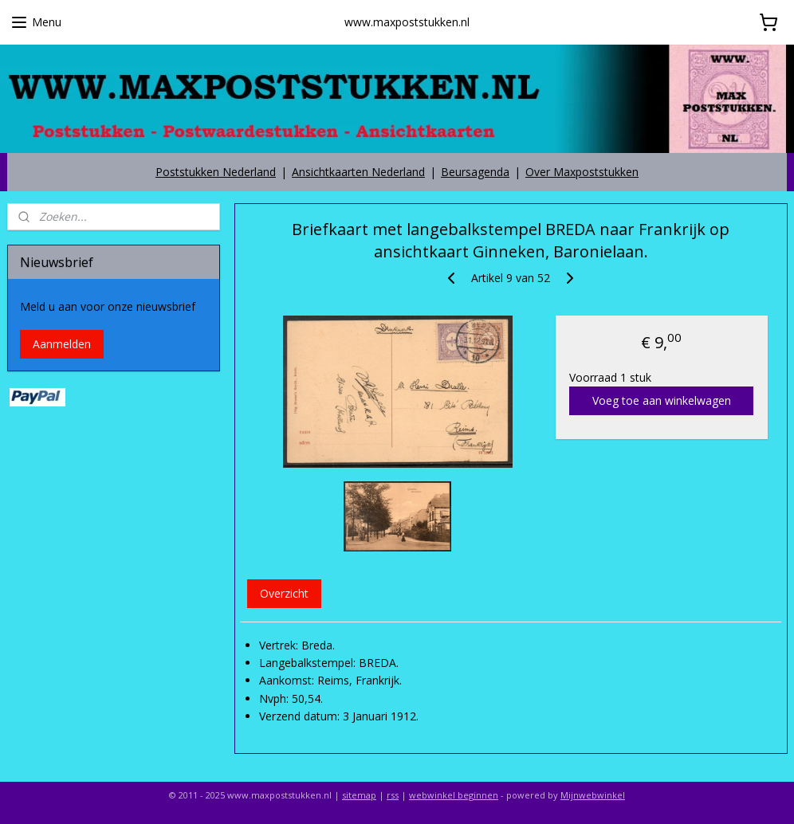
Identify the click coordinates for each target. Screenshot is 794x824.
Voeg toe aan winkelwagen (661, 400)
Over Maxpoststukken (582, 171)
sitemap (359, 795)
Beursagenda (475, 171)
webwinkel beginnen (453, 795)
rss (393, 795)
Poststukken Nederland (215, 171)
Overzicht (283, 592)
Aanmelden (62, 343)
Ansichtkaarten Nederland (358, 171)
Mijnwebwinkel (592, 795)
